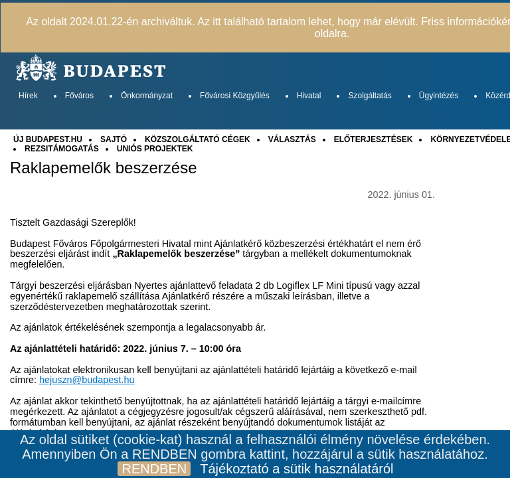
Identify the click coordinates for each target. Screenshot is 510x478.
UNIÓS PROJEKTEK (155, 148)
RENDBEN (154, 468)
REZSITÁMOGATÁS (62, 148)
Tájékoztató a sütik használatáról (296, 468)
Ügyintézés (438, 95)
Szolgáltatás (369, 95)
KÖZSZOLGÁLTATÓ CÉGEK (197, 139)
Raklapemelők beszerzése (103, 168)
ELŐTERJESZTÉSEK (373, 139)
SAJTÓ (113, 139)
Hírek (28, 95)
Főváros (79, 95)
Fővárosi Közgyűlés (235, 95)
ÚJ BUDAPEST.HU (47, 139)
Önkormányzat (147, 95)
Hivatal (309, 95)
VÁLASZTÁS (292, 139)
